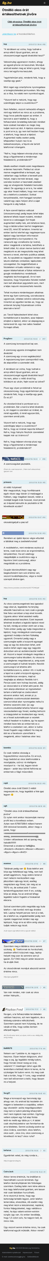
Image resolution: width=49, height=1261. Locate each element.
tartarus (7, 1150)
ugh (5, 806)
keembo (7, 748)
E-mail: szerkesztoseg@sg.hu (13, 1257)
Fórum (36, 1252)
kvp (5, 44)
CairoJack (8, 1171)
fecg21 (7, 1093)
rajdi (6, 783)
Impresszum (27, 1252)
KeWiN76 (8, 1048)
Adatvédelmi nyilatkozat (11, 1252)
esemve (7, 863)
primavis (7, 482)
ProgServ (8, 338)
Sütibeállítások (33, 1257)
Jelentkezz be (9, 34)
